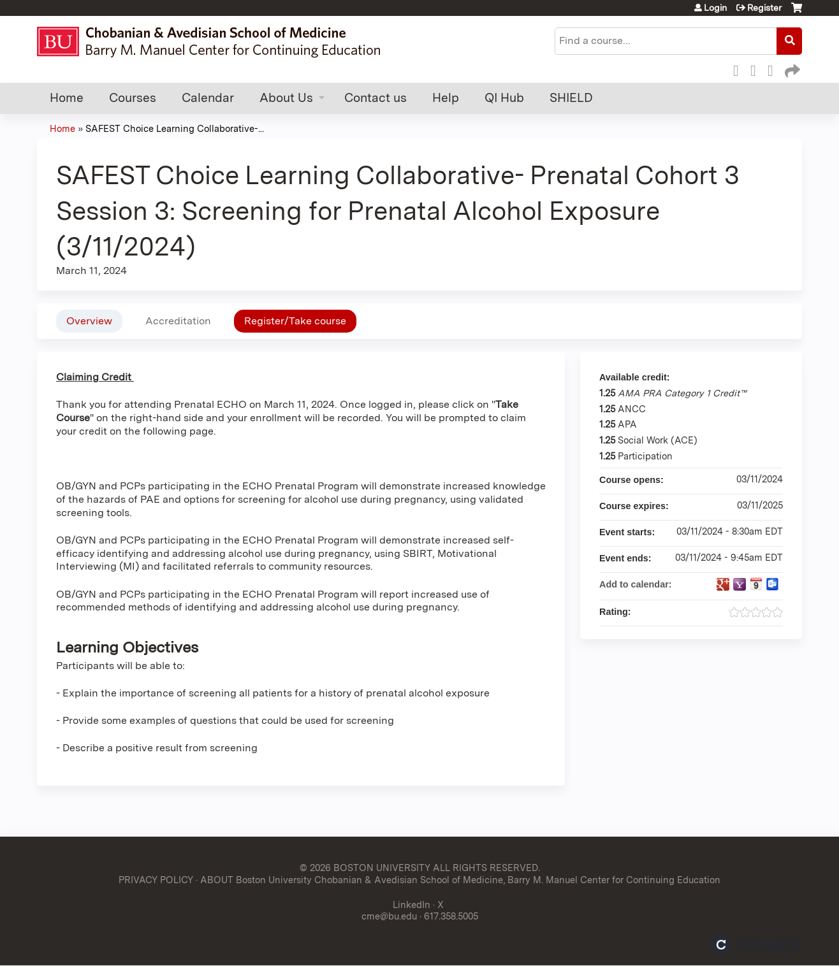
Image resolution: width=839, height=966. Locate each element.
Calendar (208, 97)
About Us (286, 97)
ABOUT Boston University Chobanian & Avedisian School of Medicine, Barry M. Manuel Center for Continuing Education (460, 879)
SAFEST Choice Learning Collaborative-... (174, 128)
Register (764, 7)
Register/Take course (295, 321)
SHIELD (571, 97)
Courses (132, 97)
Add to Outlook (772, 584)
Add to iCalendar (756, 583)
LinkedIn (774, 68)
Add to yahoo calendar (739, 584)
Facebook (739, 68)
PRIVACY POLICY (156, 879)
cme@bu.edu (389, 916)
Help (445, 97)
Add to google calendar (723, 584)
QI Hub (504, 97)
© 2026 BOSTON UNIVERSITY (365, 867)
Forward (791, 68)
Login (715, 7)
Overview (89, 321)
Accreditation (178, 321)
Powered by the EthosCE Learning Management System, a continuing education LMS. (756, 944)
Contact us (375, 97)
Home (67, 97)
